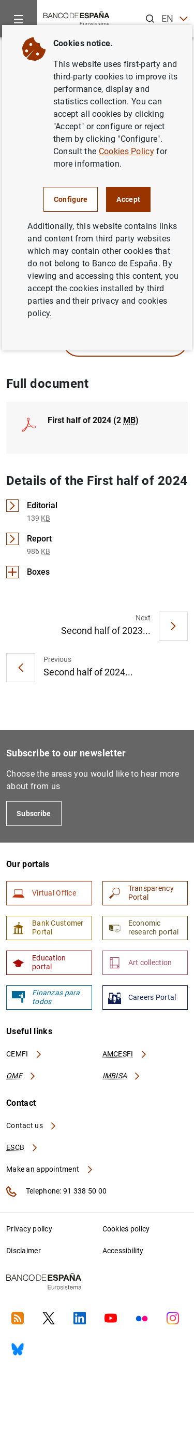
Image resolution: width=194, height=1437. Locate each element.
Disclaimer (23, 1250)
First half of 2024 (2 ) (93, 420)
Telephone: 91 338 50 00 (56, 1191)
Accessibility (123, 1250)
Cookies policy (126, 1229)
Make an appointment (50, 1169)
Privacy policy (29, 1229)
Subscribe (34, 813)
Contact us (31, 1125)
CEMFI (24, 1054)
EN (174, 19)
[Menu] (18, 18)
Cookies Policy (126, 151)
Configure (71, 199)
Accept (128, 199)
